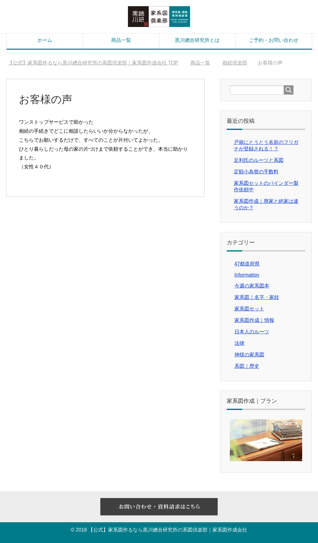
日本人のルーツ (251, 331)
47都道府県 (247, 263)
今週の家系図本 (251, 285)
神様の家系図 (249, 354)
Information (246, 275)
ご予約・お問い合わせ (273, 40)
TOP (93, 62)
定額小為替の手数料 (256, 171)
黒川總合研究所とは (197, 40)
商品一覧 (121, 40)
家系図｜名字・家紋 (256, 297)
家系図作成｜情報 (254, 320)
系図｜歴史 (246, 366)
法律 (239, 343)
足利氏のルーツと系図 (259, 160)
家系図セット (249, 308)
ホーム (44, 40)
